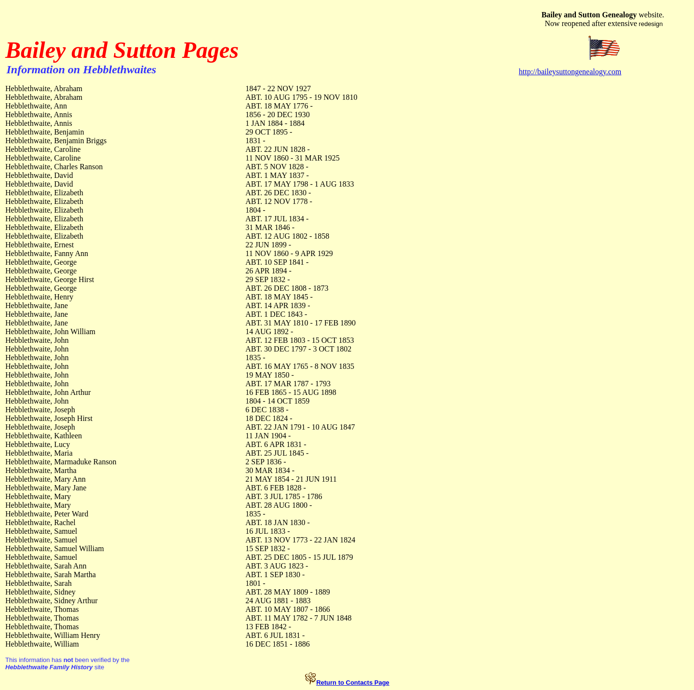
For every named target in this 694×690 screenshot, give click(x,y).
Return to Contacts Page (352, 682)
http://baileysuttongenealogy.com (570, 72)
